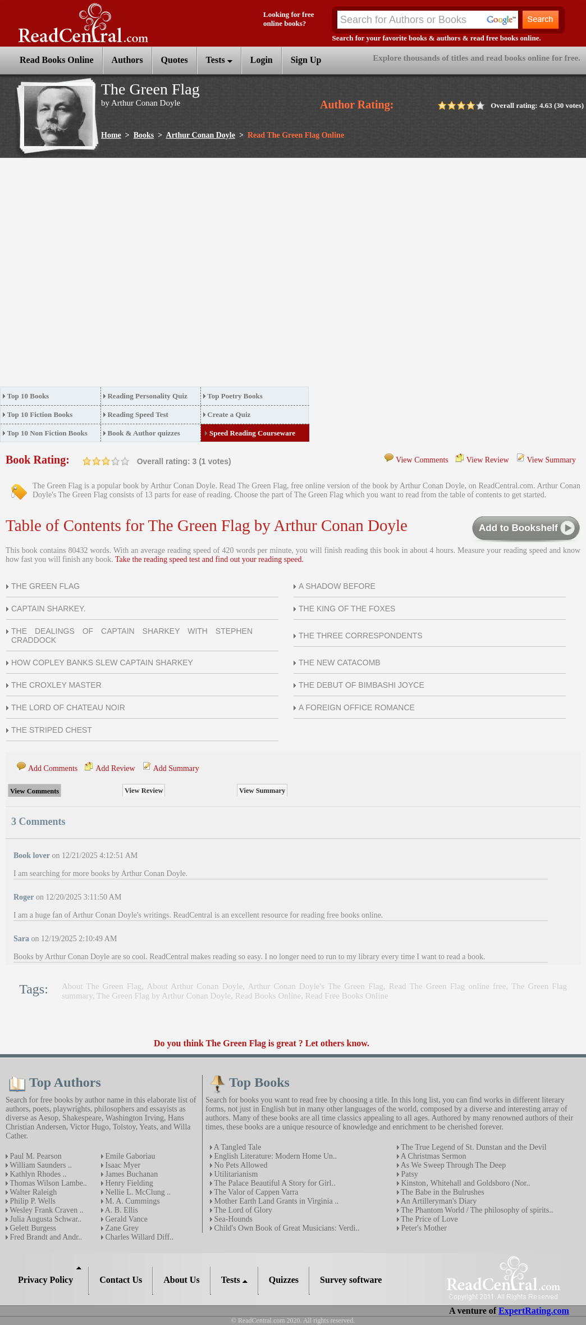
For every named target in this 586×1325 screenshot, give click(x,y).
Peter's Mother (423, 1228)
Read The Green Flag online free (447, 986)
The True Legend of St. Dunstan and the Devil (473, 1147)
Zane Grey (121, 1228)
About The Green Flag (101, 986)
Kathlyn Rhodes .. (37, 1174)
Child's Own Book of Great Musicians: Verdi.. (285, 1228)
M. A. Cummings (131, 1201)
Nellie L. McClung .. (137, 1192)
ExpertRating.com (533, 1310)
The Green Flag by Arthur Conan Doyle (164, 995)
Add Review (115, 768)
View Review (487, 460)
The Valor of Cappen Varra (255, 1192)
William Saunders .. (40, 1165)
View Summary (551, 460)
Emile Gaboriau (129, 1156)
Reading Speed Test (137, 414)
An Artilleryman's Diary (438, 1201)
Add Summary (176, 768)
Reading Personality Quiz (147, 396)
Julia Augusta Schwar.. (44, 1219)
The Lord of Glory (242, 1210)
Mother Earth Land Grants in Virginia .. (275, 1201)
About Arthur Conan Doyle (194, 986)
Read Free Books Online (346, 995)
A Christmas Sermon (432, 1156)
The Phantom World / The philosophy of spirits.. (476, 1210)
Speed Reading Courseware (252, 433)
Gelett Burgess (32, 1228)
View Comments (422, 460)
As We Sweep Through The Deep (452, 1165)
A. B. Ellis (120, 1210)
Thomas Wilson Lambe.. (47, 1183)
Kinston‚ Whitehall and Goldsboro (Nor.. (464, 1183)
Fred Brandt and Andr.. (45, 1237)
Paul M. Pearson (35, 1156)
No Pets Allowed (239, 1165)
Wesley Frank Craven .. (46, 1210)
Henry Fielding (128, 1183)
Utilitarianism (235, 1174)
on (87, 461)
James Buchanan (130, 1174)
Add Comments (52, 768)
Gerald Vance (125, 1219)
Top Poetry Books (234, 396)
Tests (219, 60)
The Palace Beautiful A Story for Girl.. (273, 1183)
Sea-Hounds (232, 1219)
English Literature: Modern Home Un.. (274, 1156)
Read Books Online (268, 995)
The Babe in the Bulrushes (441, 1192)
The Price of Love (428, 1219)
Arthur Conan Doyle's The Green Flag (315, 986)
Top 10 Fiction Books (40, 414)
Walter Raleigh (32, 1192)
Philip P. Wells (32, 1201)
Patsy (408, 1174)
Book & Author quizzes (143, 433)
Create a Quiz (228, 414)
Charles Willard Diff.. (138, 1237)
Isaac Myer (121, 1165)
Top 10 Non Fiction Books (47, 433)
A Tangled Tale (236, 1147)
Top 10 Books (28, 396)
